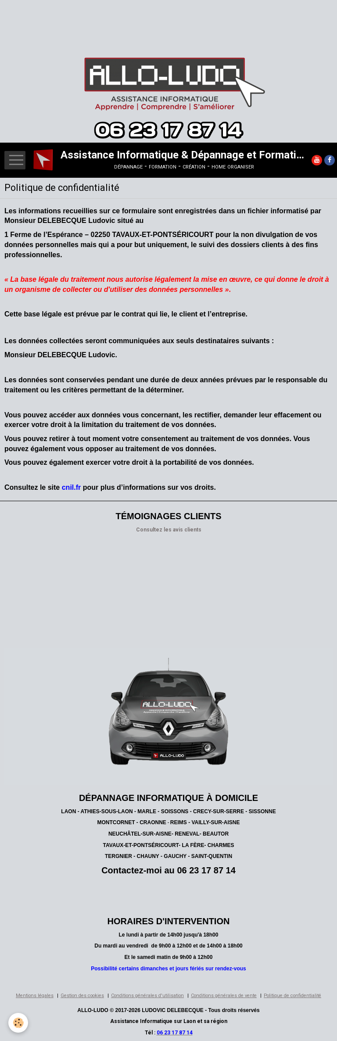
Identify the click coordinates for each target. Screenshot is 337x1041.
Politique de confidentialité (292, 995)
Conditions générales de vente (224, 995)
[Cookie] (19, 1023)
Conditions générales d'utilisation (147, 995)
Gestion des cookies (82, 995)
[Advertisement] (159, 19)
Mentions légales (35, 995)
